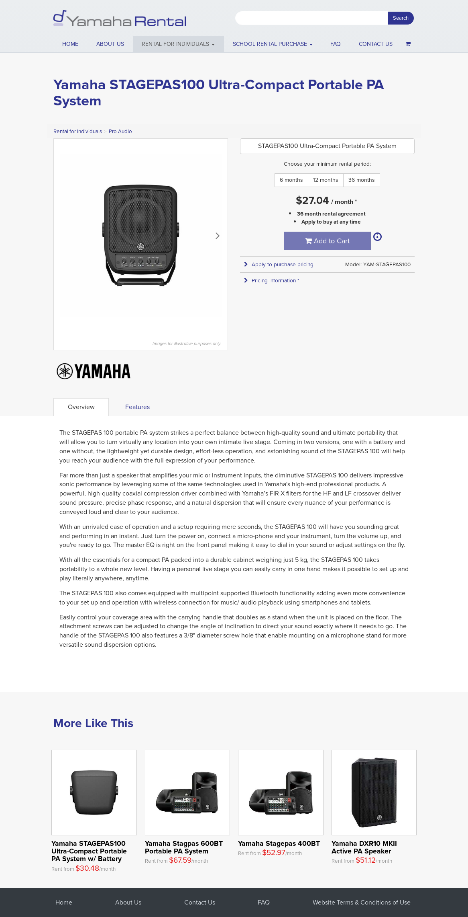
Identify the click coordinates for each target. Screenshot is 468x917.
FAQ (335, 44)
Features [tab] (137, 406)
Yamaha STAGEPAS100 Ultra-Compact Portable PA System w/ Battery (89, 851)
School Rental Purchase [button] (273, 44)
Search (401, 18)
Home (70, 44)
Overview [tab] (81, 406)
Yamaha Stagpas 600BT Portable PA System (184, 847)
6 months (291, 180)
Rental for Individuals (77, 131)
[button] (178, 44)
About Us (128, 902)
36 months (361, 180)
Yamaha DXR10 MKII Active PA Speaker (364, 847)
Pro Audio (120, 131)
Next (218, 235)
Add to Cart (327, 241)
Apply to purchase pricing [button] (278, 264)
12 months (325, 180)
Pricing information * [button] (271, 280)
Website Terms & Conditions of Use (362, 902)
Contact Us (199, 902)
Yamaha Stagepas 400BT (279, 843)
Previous (64, 235)
